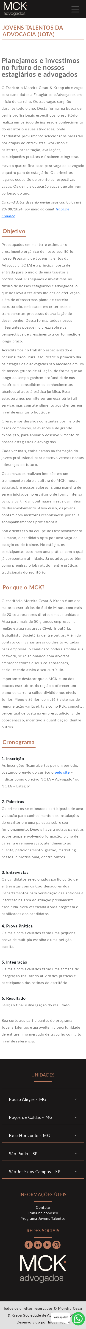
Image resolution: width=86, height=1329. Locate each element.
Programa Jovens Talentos (43, 1218)
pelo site (62, 772)
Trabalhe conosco (43, 1212)
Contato (43, 1207)
